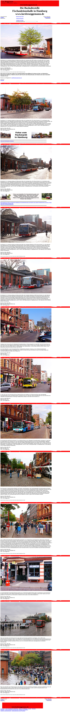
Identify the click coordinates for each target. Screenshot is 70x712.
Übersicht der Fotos (20, 16)
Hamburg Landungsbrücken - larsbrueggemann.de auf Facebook (12, 710)
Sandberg (2, 17)
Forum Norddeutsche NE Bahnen (11, 708)
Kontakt (29, 708)
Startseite (34, 708)
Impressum (2, 708)
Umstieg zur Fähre (19, 20)
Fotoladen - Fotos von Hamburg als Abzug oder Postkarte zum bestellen (14, 709)
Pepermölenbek (47, 17)
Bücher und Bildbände (23, 708)
